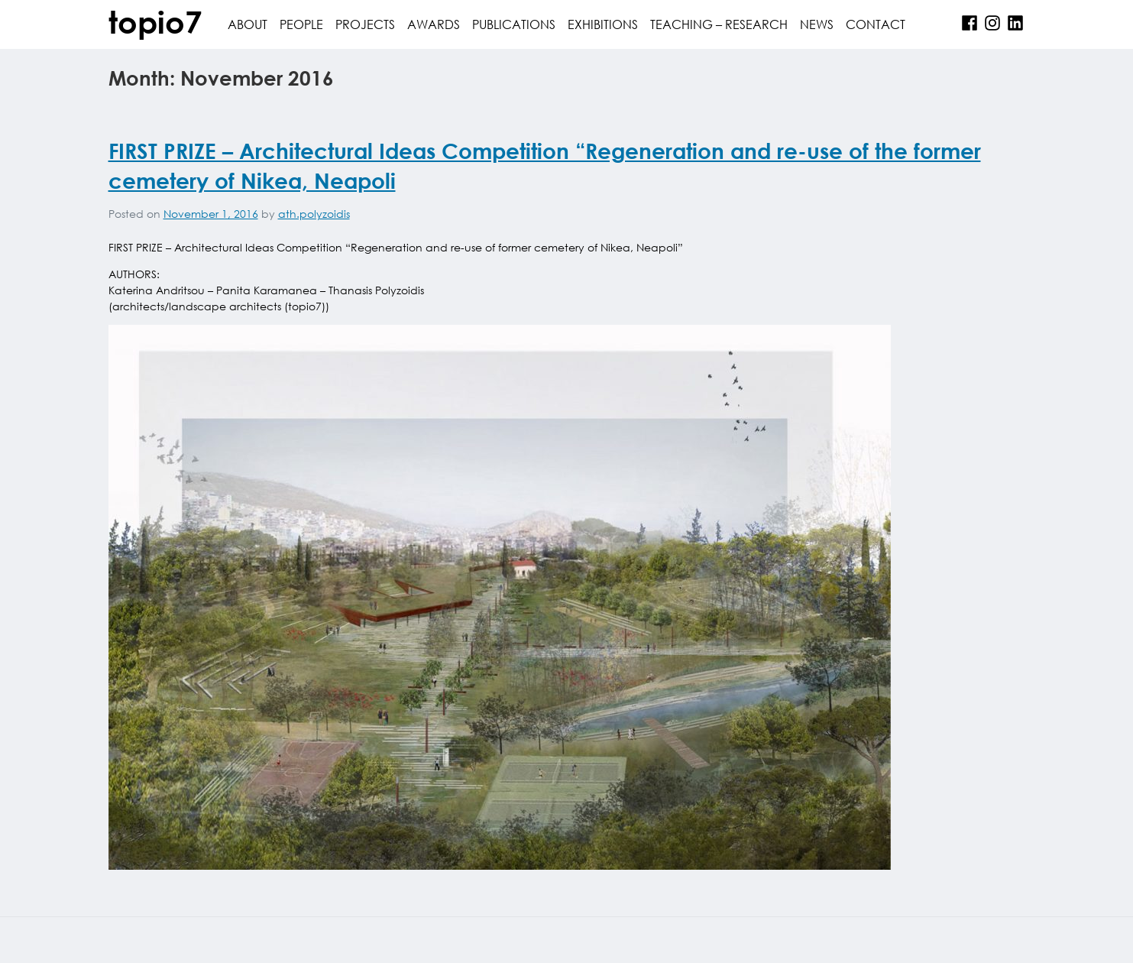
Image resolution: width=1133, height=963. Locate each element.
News (817, 24)
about (247, 24)
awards (433, 24)
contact (875, 24)
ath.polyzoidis (314, 213)
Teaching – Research (719, 24)
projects (365, 24)
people (301, 24)
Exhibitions (603, 24)
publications (513, 24)
